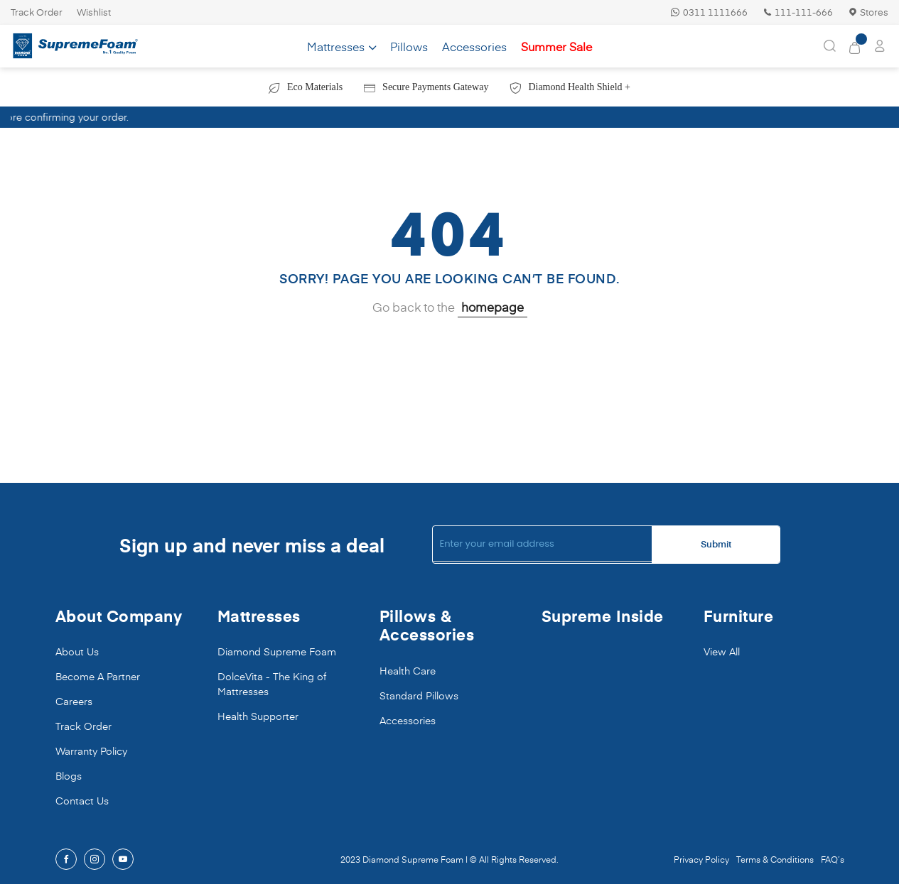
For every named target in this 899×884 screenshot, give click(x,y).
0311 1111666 (709, 12)
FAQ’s (832, 859)
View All (722, 651)
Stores (867, 12)
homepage (492, 306)
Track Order (37, 12)
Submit (716, 544)
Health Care (407, 670)
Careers (73, 701)
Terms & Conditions (775, 859)
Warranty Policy (91, 751)
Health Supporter (257, 716)
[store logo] (75, 46)
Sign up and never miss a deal (251, 544)
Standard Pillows (418, 695)
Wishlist (94, 12)
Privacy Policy (701, 859)
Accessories (407, 720)
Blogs (68, 775)
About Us (77, 651)
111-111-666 (797, 12)
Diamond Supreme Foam (276, 651)
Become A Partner (97, 676)
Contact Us (82, 800)
